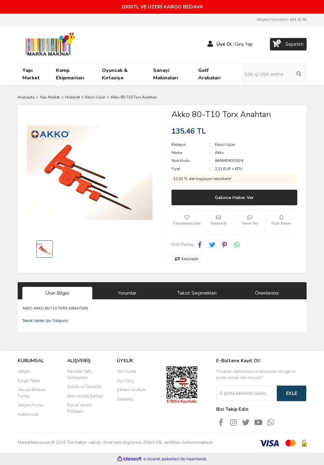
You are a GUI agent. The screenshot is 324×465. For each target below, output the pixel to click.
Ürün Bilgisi (57, 293)
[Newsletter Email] (246, 393)
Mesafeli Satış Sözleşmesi (79, 375)
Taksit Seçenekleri (197, 293)
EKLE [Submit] (291, 393)
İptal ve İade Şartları (85, 396)
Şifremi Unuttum (131, 390)
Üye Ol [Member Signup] (224, 44)
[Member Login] (210, 44)
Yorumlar (127, 293)
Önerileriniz (267, 293)
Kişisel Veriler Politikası (79, 408)
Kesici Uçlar (225, 144)
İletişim (24, 371)
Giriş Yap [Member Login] (244, 44)
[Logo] (48, 43)
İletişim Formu (30, 405)
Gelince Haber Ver (234, 198)
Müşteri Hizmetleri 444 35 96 (282, 19)
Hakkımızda (28, 414)
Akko (219, 152)
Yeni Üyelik (126, 371)
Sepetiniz (125, 399)
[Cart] (288, 44)
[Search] (274, 74)
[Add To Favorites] (187, 222)
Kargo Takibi (29, 381)
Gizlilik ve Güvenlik (84, 387)
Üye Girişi (125, 381)
